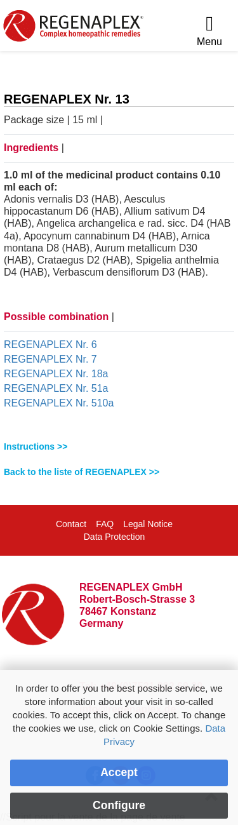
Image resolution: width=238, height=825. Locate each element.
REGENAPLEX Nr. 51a (56, 388)
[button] (119, 447)
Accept (119, 772)
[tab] (119, 447)
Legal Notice (148, 524)
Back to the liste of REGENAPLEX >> (81, 472)
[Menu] (209, 31)
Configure (119, 805)
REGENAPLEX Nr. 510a (59, 403)
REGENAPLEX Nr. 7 (50, 359)
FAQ (105, 524)
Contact (71, 524)
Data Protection (114, 537)
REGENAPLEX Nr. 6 (50, 344)
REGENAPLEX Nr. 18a (56, 373)
